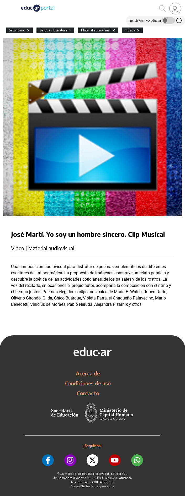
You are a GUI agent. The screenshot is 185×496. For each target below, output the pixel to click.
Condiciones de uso (88, 383)
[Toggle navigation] (4, 3)
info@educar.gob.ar (105, 486)
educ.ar (63, 473)
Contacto (88, 393)
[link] (175, 8)
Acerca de (88, 373)
